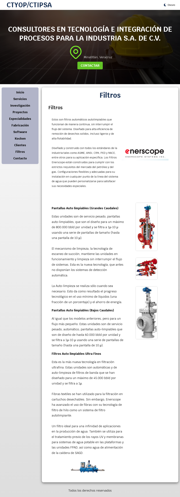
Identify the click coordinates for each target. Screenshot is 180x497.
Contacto (20, 158)
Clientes (20, 145)
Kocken (20, 138)
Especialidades (20, 119)
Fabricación (20, 125)
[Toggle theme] (169, 5)
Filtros (20, 152)
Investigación (20, 105)
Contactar (90, 65)
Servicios (20, 99)
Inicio (20, 92)
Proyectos (20, 112)
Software (20, 132)
